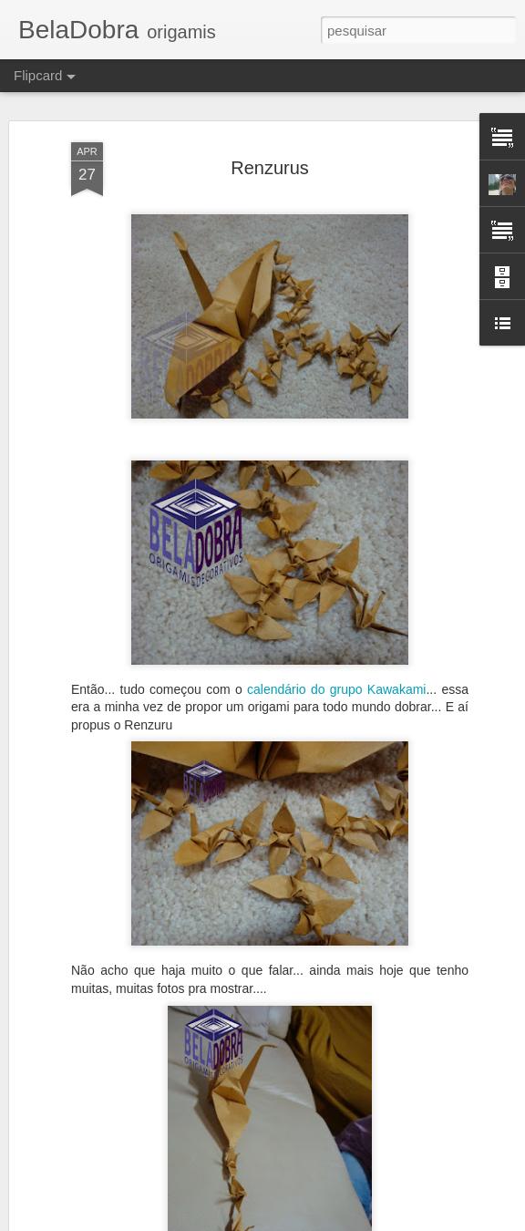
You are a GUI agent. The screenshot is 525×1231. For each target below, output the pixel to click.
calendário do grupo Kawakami (336, 689)
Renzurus (270, 168)
